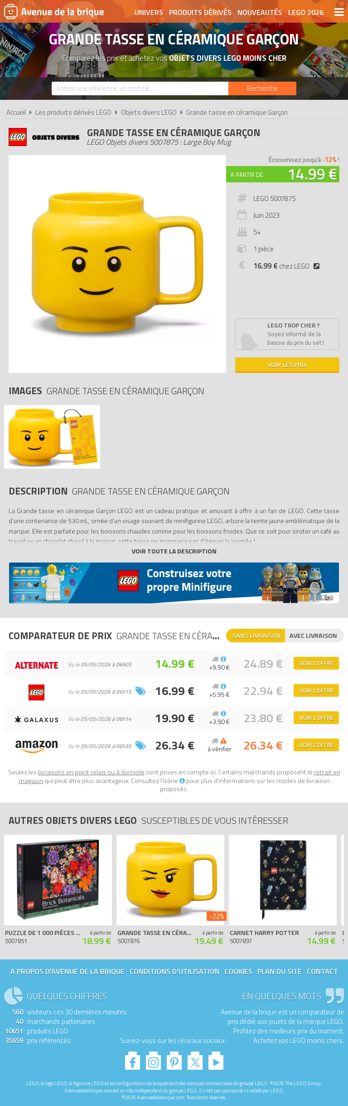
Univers (149, 12)
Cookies (238, 971)
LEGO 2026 (306, 12)
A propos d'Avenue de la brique (67, 971)
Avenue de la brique (54, 11)
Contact (322, 971)
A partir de (247, 174)
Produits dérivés (200, 12)
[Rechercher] (262, 88)
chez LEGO (288, 266)
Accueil (16, 112)
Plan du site (279, 971)
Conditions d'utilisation (174, 971)
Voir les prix (287, 364)
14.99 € (312, 174)
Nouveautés (259, 12)
